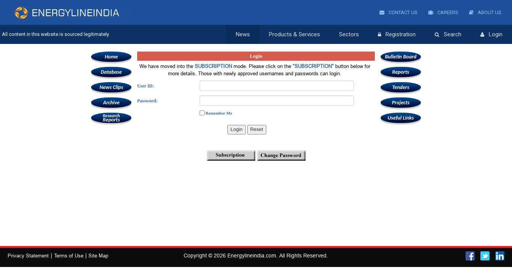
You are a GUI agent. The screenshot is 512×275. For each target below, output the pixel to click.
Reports (111, 118)
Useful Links (400, 118)
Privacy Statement (28, 255)
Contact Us (398, 12)
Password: (147, 101)
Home (111, 56)
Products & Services (294, 34)
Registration (397, 34)
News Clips (111, 87)
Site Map (98, 255)
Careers (443, 12)
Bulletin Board (401, 56)
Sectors (349, 34)
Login (491, 34)
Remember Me (219, 113)
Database (111, 72)
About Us (485, 12)
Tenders (400, 87)
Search (448, 34)
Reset (256, 129)
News (243, 34)
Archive (111, 102)
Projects (401, 102)
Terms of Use (68, 255)
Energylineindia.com (251, 255)
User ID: (145, 86)
